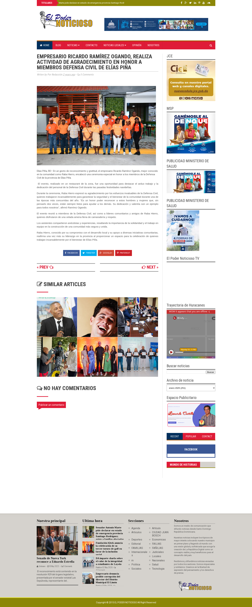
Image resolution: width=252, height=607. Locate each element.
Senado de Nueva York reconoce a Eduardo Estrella (55, 560)
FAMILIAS (137, 548)
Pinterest (123, 253)
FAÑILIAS (157, 548)
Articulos (136, 532)
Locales (156, 556)
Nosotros (153, 45)
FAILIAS (156, 543)
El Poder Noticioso (126, 602)
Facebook (71, 253)
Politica (135, 564)
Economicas (159, 539)
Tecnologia (158, 568)
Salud (155, 564)
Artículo (156, 528)
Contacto (91, 45)
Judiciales (158, 552)
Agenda (135, 528)
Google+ (106, 253)
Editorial (136, 543)
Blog (58, 45)
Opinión (136, 45)
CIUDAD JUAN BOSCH (160, 534)
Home (44, 45)
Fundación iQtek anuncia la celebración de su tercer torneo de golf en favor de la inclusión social (109, 549)
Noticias (73, 45)
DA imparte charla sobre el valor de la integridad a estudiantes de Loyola (109, 561)
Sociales (136, 568)
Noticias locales (115, 45)
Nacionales (158, 560)
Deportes (136, 539)
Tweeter (89, 253)
